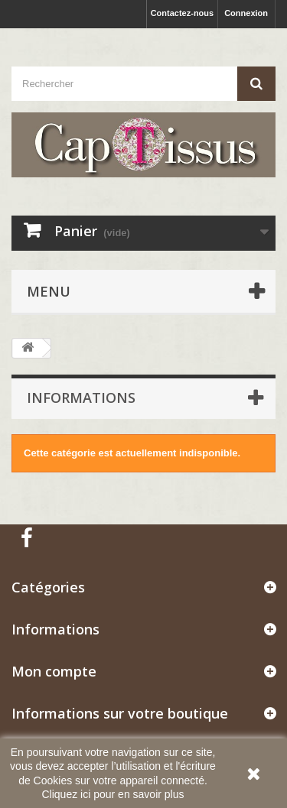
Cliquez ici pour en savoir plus (113, 794)
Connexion (246, 13)
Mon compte (53, 671)
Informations (81, 397)
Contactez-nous (182, 13)
